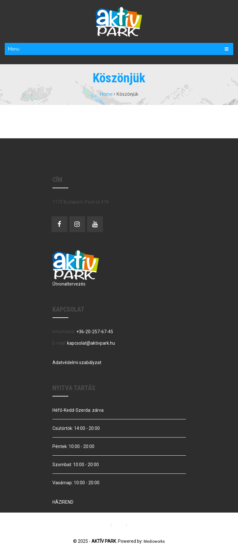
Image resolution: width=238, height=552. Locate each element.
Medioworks (154, 541)
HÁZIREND (62, 502)
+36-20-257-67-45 (94, 331)
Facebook (59, 224)
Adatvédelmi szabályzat (76, 362)
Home (106, 94)
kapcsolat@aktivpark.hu (91, 343)
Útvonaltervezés (68, 283)
